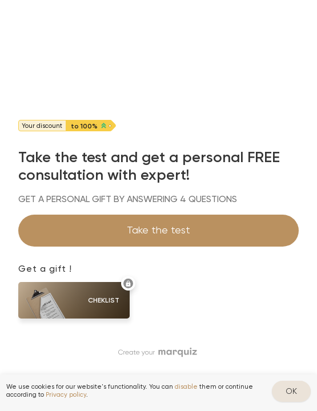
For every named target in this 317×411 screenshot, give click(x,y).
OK (291, 391)
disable (186, 386)
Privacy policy (66, 394)
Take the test (158, 230)
